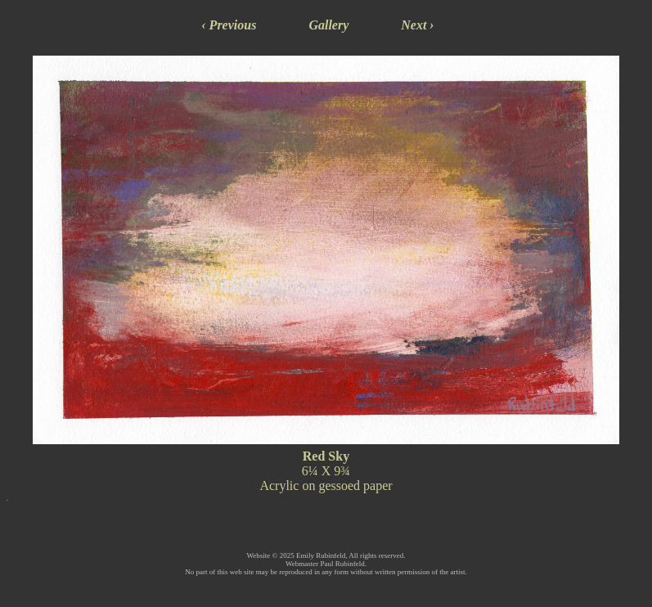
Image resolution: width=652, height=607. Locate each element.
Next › (417, 25)
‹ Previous (228, 25)
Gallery (328, 25)
